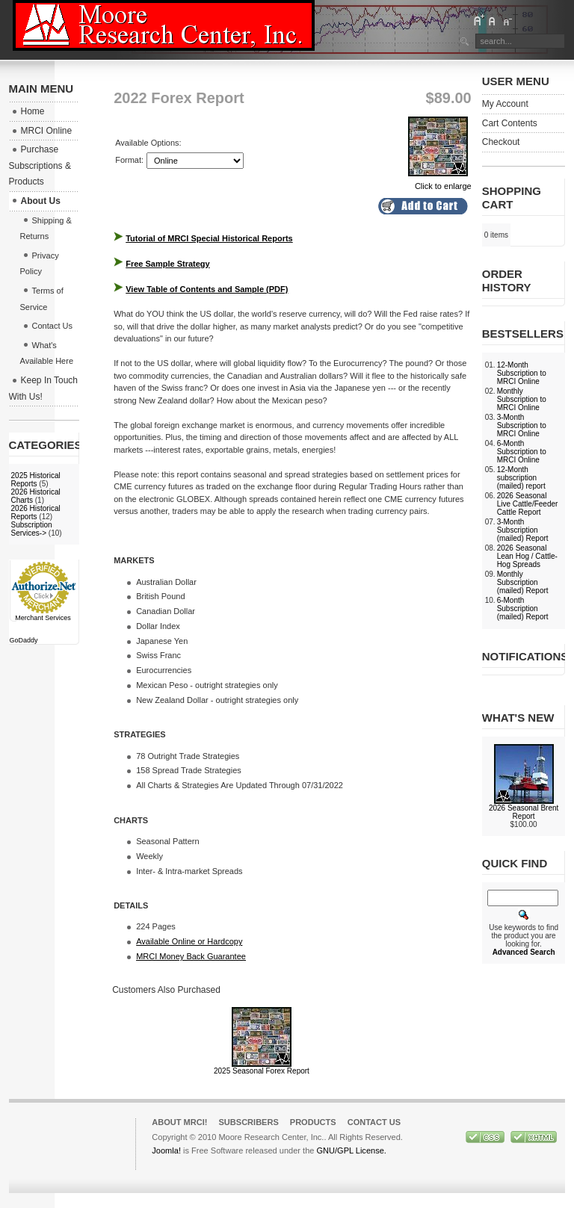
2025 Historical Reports (36, 479)
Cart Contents (509, 123)
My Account (505, 104)
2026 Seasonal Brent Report (523, 812)
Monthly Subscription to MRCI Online (521, 399)
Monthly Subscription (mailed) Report (523, 582)
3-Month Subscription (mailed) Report (523, 530)
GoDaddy (24, 640)
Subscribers (248, 1122)
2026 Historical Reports (36, 512)
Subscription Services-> (31, 529)
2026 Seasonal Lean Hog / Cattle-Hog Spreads (527, 556)
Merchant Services (43, 618)
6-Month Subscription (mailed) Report (523, 608)
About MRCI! (179, 1122)
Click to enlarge (440, 182)
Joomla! (166, 1150)
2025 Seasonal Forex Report (261, 1071)
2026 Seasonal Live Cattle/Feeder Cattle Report (527, 504)
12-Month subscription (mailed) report (521, 477)
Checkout (501, 142)
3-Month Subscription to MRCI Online (521, 425)
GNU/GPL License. (351, 1150)
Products (313, 1122)
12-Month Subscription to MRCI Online (521, 373)
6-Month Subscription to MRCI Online (521, 451)
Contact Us (374, 1122)
